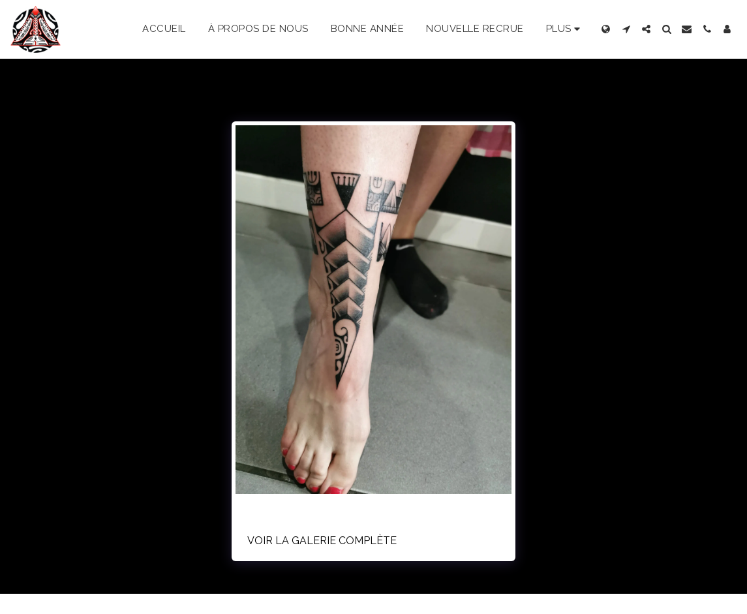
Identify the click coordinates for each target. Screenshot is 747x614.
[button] (626, 29)
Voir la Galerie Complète (322, 540)
